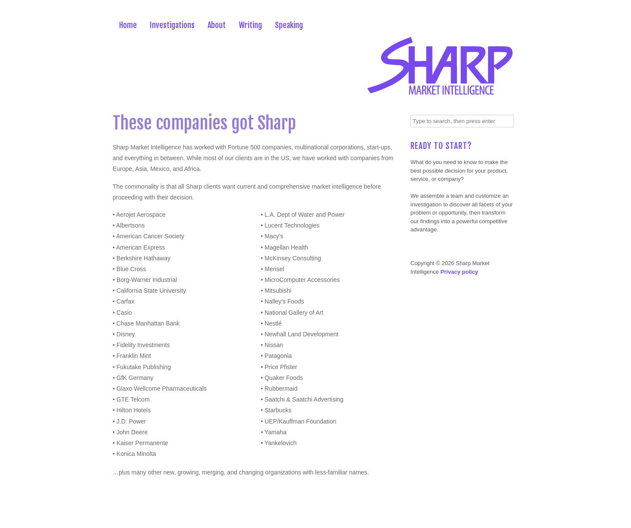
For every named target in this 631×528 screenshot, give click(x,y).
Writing (250, 25)
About (217, 25)
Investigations (172, 25)
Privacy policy (459, 272)
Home (128, 25)
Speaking (289, 25)
